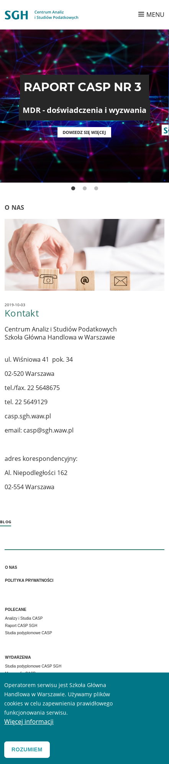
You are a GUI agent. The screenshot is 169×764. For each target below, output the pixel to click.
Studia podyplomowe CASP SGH (33, 666)
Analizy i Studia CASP (24, 618)
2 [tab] (85, 189)
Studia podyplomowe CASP (28, 633)
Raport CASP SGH (21, 626)
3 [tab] (96, 189)
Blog (5, 521)
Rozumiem (27, 753)
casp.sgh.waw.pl (28, 416)
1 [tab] (73, 189)
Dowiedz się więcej (84, 132)
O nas (11, 567)
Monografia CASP (20, 673)
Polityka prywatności (29, 580)
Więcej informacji (29, 725)
